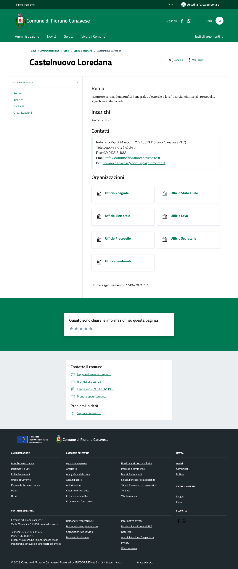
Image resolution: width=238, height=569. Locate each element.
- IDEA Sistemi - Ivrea (110, 563)
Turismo (125, 490)
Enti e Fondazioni (20, 474)
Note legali (127, 532)
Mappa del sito (145, 563)
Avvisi (179, 463)
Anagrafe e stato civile (78, 474)
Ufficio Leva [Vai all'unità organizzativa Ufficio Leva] (179, 216)
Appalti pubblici (74, 480)
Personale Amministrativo (25, 485)
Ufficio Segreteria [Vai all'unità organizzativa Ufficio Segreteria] (183, 238)
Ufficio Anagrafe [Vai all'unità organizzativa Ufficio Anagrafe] (117, 193)
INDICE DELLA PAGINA (45, 82)
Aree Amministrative (22, 463)
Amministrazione (49, 51)
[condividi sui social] (176, 60)
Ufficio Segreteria (82, 51)
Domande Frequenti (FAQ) (80, 521)
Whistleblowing (129, 548)
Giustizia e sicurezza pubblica (136, 463)
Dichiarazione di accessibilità (136, 526)
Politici (14, 490)
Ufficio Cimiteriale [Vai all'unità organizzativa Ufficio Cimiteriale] (118, 261)
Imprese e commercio (133, 469)
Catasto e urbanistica (77, 490)
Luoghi (180, 496)
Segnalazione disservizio (79, 532)
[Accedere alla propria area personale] (200, 4)
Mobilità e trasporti (131, 474)
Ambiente (71, 469)
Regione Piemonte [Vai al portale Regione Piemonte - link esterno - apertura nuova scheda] (25, 5)
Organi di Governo (21, 480)
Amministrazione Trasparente (137, 537)
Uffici (66, 51)
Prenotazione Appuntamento (82, 526)
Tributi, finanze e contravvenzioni (139, 485)
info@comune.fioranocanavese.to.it (132, 158)
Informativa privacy (131, 521)
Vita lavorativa (129, 496)
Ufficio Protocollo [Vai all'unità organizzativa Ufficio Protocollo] (118, 238)
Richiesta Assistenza (77, 537)
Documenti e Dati (20, 469)
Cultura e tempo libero (78, 496)
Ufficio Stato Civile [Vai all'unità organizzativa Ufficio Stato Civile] (184, 193)
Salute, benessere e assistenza (138, 480)
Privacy (125, 543)
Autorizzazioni (73, 485)
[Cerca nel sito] (219, 21)
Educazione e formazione (79, 501)
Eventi (179, 502)
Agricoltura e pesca (76, 463)
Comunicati (182, 469)
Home (33, 51)
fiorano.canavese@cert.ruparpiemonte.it (134, 163)
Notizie (180, 474)
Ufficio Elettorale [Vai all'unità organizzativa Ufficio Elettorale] (117, 216)
